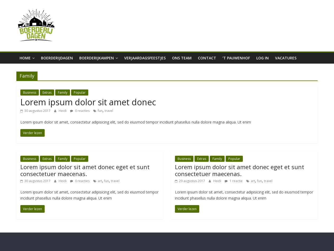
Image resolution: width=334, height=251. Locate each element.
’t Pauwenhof (236, 57)
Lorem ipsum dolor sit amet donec (88, 102)
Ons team (182, 57)
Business (29, 92)
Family (62, 92)
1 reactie (234, 181)
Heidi (63, 110)
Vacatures (285, 57)
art (100, 181)
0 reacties (80, 110)
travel (109, 110)
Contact (207, 57)
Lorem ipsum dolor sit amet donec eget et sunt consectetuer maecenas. (85, 170)
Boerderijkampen (96, 57)
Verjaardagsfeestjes (145, 57)
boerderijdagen (57, 57)
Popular (80, 92)
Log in (262, 57)
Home (25, 57)
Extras (47, 92)
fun (100, 110)
